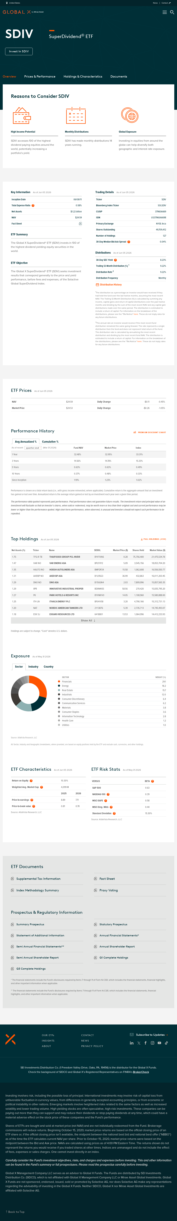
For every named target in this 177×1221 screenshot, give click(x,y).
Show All (89, 621)
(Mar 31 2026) (49, 447)
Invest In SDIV (19, 51)
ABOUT (46, 1046)
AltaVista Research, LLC (27, 737)
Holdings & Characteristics (83, 76)
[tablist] (88, 441)
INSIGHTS (48, 1040)
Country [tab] (48, 666)
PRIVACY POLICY (92, 1046)
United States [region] (14, 3)
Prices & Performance (39, 76)
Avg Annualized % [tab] (26, 441)
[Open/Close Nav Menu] (165, 12)
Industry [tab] (33, 666)
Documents (118, 76)
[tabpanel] (88, 463)
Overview (9, 76)
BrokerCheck (141, 1072)
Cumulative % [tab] (50, 441)
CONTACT (87, 1035)
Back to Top (16, 1212)
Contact (165, 3)
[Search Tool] (172, 12)
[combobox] (33, 448)
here (136, 314)
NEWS (85, 1040)
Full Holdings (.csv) (155, 539)
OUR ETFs (48, 1035)
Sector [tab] (19, 666)
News (155, 3)
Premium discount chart (149, 432)
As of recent (17, 447)
